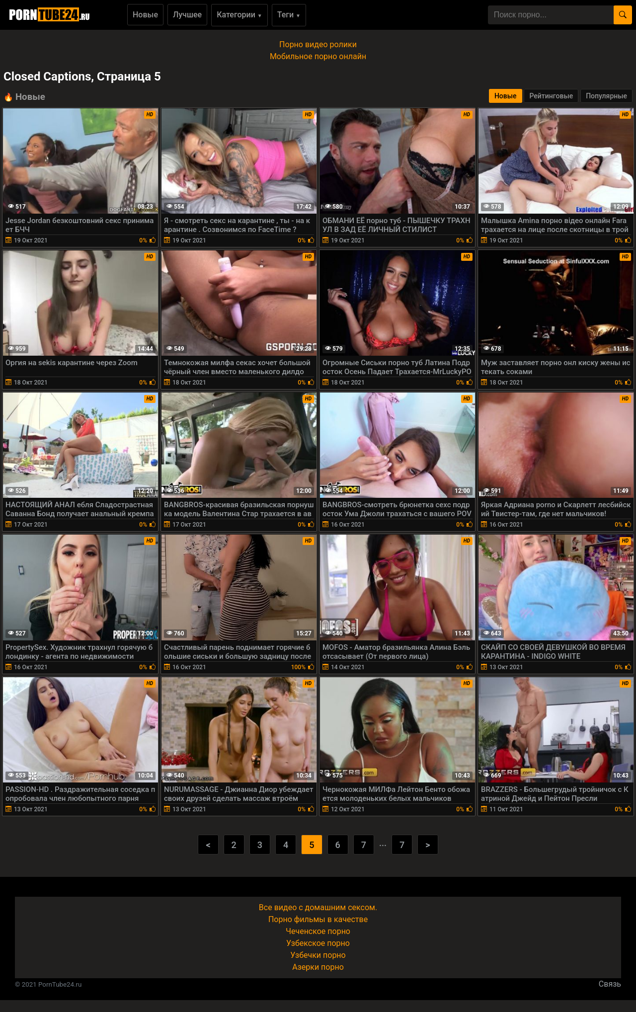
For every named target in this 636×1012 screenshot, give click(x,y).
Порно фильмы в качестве (318, 919)
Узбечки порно (317, 955)
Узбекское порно (318, 943)
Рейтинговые (551, 96)
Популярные (606, 96)
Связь (610, 984)
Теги (289, 14)
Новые (145, 14)
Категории (239, 14)
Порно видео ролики (318, 44)
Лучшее (187, 14)
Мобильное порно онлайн (318, 56)
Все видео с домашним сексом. (318, 907)
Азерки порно (318, 967)
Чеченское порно (318, 931)
